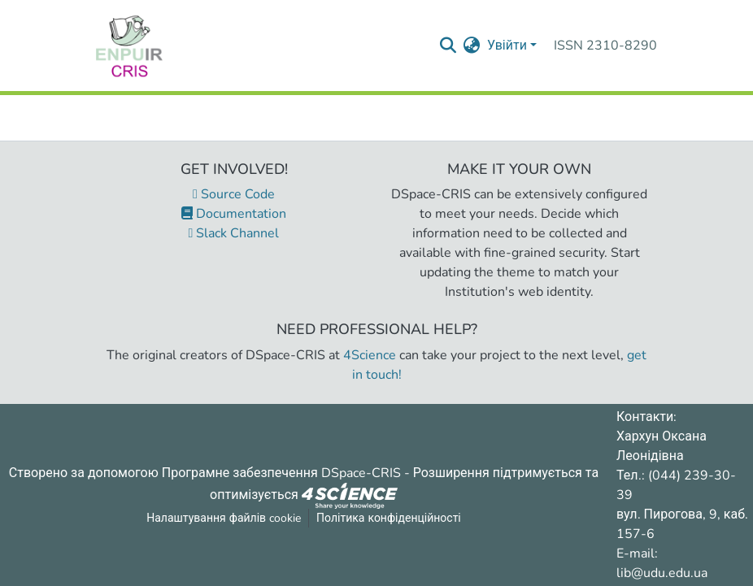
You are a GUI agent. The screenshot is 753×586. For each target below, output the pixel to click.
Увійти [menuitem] (507, 45)
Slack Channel (234, 233)
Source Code (234, 194)
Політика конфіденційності (388, 518)
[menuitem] (472, 45)
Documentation (233, 214)
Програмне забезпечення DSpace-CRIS (281, 473)
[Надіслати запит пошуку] (448, 45)
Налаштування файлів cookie (223, 518)
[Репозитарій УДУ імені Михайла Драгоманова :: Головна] (129, 45)
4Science (369, 355)
